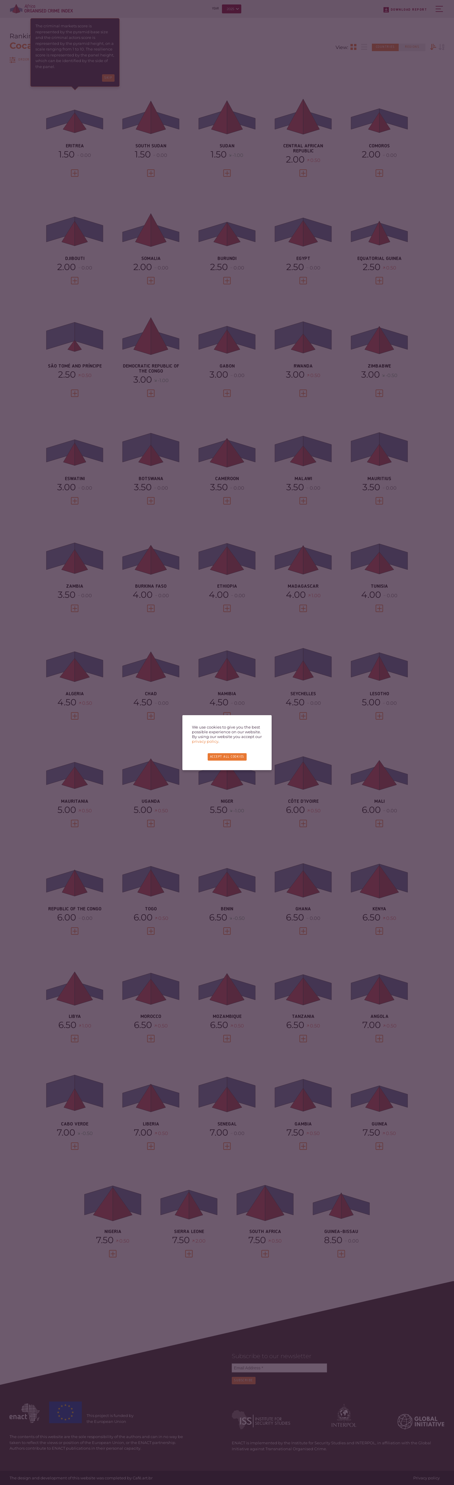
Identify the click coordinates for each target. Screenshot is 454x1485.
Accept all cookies (227, 757)
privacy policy (205, 741)
